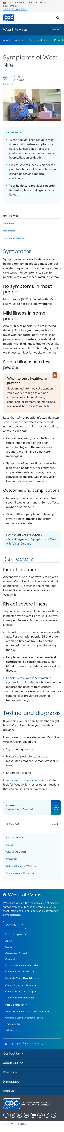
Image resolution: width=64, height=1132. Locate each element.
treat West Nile (39, 406)
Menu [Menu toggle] (55, 30)
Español (8, 84)
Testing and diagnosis (14, 238)
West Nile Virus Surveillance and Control (27, 1011)
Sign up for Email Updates (24, 1043)
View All (12, 925)
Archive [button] (10, 1091)
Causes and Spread (40, 40)
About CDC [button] (13, 1063)
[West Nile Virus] (32, 895)
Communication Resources (20, 873)
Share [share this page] (55, 823)
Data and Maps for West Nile (21, 866)
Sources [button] (14, 823)
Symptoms (19, 40)
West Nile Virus (15, 29)
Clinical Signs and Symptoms (21, 985)
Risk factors (9, 230)
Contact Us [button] (13, 1054)
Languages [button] (13, 1081)
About (6, 40)
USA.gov (21, 1124)
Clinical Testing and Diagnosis (22, 991)
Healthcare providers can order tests (27, 780)
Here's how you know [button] (16, 9)
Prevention (11, 858)
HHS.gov (8, 1124)
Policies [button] (10, 1072)
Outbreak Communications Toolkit (24, 1017)
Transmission (12, 1024)
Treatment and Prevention (20, 997)
